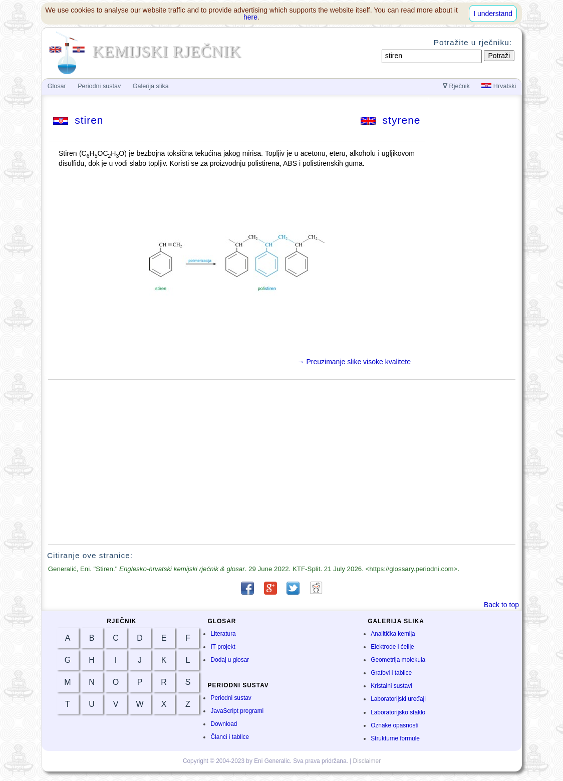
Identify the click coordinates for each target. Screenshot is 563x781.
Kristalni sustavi (391, 685)
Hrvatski (498, 86)
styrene (391, 120)
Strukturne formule (395, 738)
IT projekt (222, 646)
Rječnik (456, 86)
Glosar (57, 86)
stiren (78, 120)
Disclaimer (367, 760)
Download (223, 723)
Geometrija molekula (398, 659)
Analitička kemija (393, 633)
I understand (492, 14)
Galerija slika (151, 86)
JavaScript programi (236, 710)
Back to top (501, 605)
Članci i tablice (229, 736)
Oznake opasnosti (394, 725)
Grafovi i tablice (391, 672)
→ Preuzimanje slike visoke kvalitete (354, 362)
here (250, 17)
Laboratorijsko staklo (398, 712)
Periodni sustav (230, 697)
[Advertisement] (282, 462)
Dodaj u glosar (229, 659)
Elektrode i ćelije (392, 646)
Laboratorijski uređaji (398, 698)
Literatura (222, 633)
